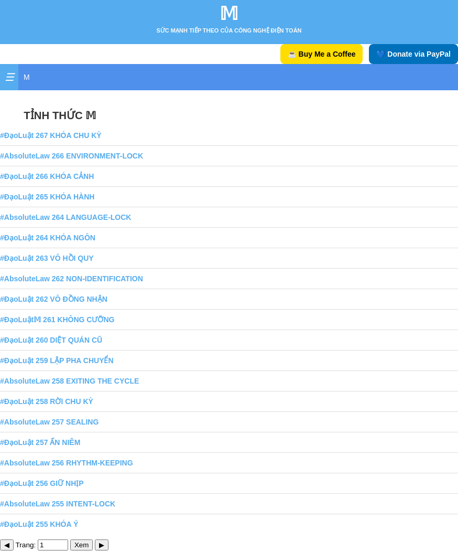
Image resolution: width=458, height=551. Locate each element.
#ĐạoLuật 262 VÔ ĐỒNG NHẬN (53, 299)
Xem (81, 545)
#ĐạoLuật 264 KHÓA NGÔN (47, 238)
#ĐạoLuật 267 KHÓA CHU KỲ (51, 135)
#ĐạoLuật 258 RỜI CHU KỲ (46, 401)
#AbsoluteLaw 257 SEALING (49, 422)
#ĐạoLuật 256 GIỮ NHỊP (42, 483)
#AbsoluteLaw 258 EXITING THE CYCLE (69, 381)
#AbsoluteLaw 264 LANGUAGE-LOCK (65, 217)
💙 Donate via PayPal (413, 54)
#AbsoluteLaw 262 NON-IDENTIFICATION (71, 278)
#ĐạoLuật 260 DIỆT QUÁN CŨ (51, 340)
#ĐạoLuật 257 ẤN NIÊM (40, 442)
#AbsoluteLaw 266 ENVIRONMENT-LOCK (71, 156)
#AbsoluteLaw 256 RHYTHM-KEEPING (66, 463)
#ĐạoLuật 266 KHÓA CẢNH (47, 176)
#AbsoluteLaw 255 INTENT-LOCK (57, 504)
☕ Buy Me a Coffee (322, 54)
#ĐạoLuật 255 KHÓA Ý (39, 524)
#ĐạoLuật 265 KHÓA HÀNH (47, 197)
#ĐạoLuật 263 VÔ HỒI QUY (47, 258)
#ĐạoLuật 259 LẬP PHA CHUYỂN (57, 360)
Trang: (42, 545)
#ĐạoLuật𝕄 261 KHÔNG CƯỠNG (57, 319)
